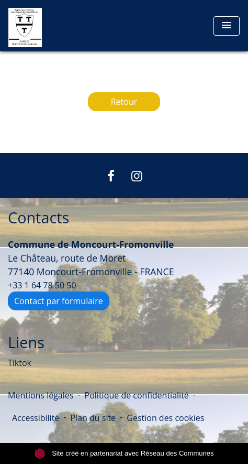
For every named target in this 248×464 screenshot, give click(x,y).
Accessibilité (35, 418)
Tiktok (19, 363)
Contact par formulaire (58, 301)
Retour (124, 101)
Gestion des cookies (165, 418)
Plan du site (93, 418)
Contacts (38, 218)
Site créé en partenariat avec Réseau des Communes (124, 453)
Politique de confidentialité (137, 395)
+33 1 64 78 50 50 (42, 285)
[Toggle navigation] (226, 26)
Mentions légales (40, 395)
